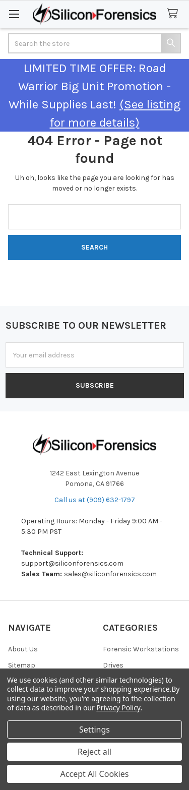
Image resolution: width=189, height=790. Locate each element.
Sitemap (21, 665)
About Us (23, 649)
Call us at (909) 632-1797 (94, 500)
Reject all (94, 751)
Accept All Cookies (94, 773)
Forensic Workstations (141, 649)
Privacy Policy (118, 707)
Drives (113, 665)
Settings (94, 729)
